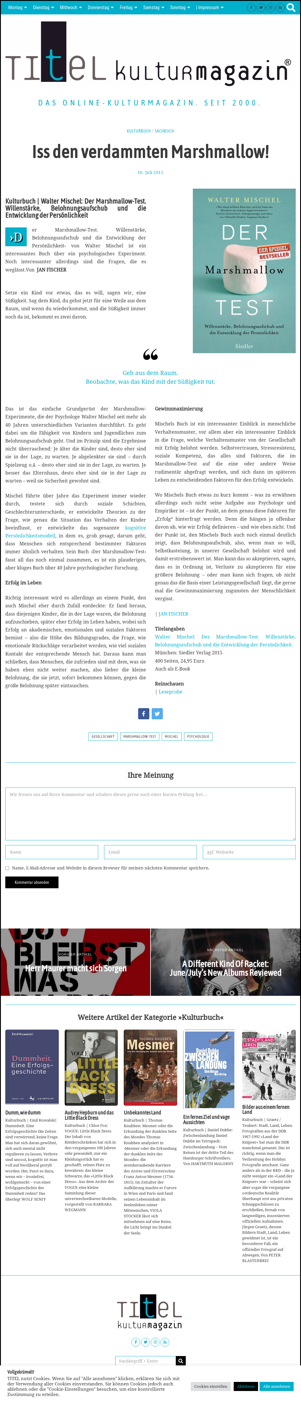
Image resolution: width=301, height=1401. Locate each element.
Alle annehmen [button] (276, 1386)
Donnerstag (98, 7)
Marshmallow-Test (139, 737)
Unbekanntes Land (142, 1113)
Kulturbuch (139, 131)
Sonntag (177, 7)
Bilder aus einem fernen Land (266, 1109)
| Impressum (207, 7)
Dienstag (41, 7)
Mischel (171, 737)
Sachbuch (164, 131)
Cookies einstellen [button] (210, 1386)
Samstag (151, 7)
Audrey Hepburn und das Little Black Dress (89, 1115)
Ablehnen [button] (246, 1386)
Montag (15, 7)
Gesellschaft (103, 737)
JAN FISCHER (173, 614)
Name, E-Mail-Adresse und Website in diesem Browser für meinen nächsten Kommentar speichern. (111, 868)
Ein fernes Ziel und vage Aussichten (206, 1119)
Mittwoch (68, 7)
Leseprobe (171, 691)
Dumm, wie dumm (23, 1113)
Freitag (126, 7)
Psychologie (198, 737)
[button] (181, 1361)
